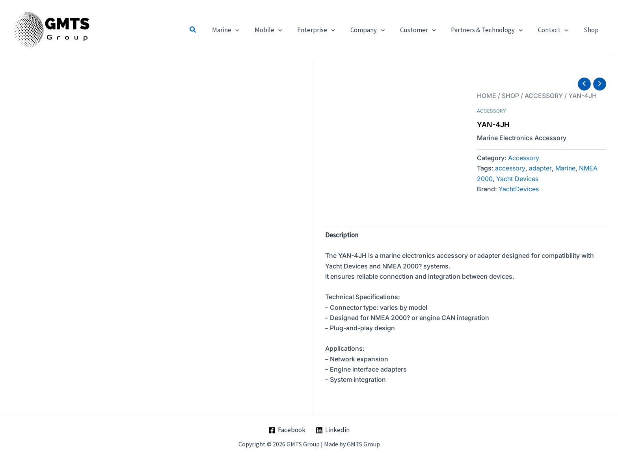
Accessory (544, 96)
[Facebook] (287, 430)
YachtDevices (519, 189)
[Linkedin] (332, 430)
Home (486, 96)
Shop (510, 96)
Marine (565, 168)
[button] (207, 30)
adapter (540, 168)
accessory (510, 168)
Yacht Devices (517, 179)
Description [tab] (341, 235)
